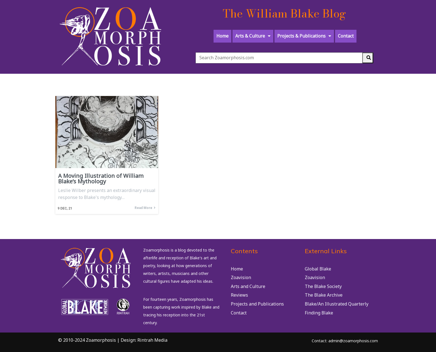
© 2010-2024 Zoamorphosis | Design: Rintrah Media (112, 340)
